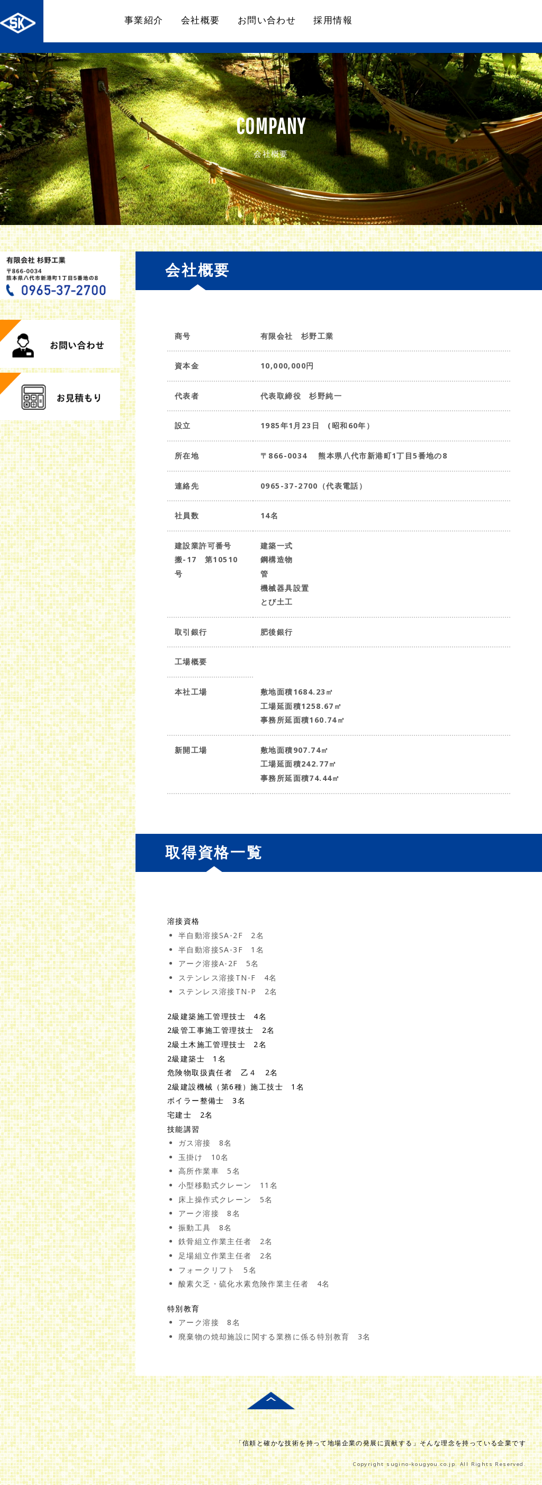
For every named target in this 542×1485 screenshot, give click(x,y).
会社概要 (200, 20)
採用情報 (333, 20)
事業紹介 (144, 20)
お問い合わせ (267, 20)
